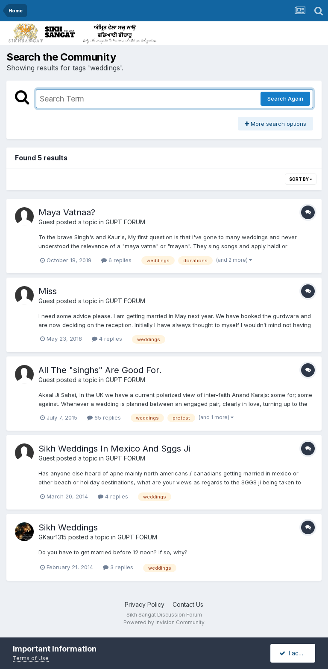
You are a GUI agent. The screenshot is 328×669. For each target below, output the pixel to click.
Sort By (300, 179)
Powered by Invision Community (164, 622)
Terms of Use (31, 658)
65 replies (104, 417)
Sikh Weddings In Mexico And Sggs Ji (114, 448)
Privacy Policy (144, 604)
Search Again (285, 98)
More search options (275, 123)
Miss (47, 291)
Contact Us (188, 604)
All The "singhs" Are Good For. (99, 370)
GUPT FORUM (125, 222)
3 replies (118, 567)
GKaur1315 (52, 537)
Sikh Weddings (68, 527)
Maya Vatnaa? (66, 212)
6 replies (116, 260)
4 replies (107, 338)
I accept (295, 653)
